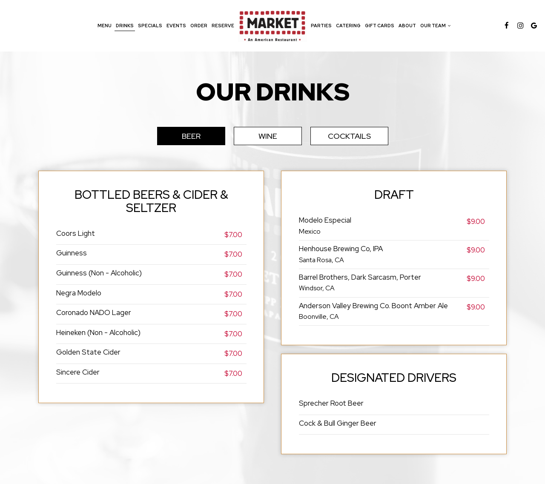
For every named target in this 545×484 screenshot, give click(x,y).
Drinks (125, 26)
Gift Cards (379, 26)
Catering (348, 26)
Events (176, 26)
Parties (321, 26)
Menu (105, 26)
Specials (150, 26)
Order (198, 26)
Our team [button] (435, 26)
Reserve (223, 26)
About (407, 26)
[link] (272, 25)
